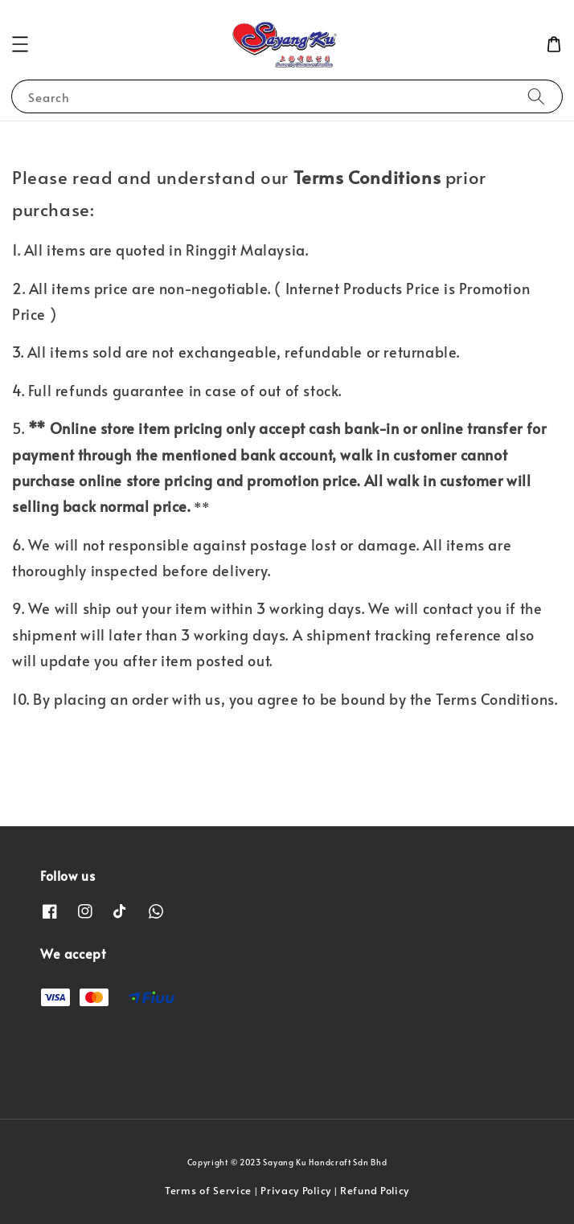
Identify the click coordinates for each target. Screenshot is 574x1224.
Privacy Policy (295, 1190)
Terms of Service (208, 1190)
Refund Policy (374, 1190)
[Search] (536, 96)
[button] (20, 44)
